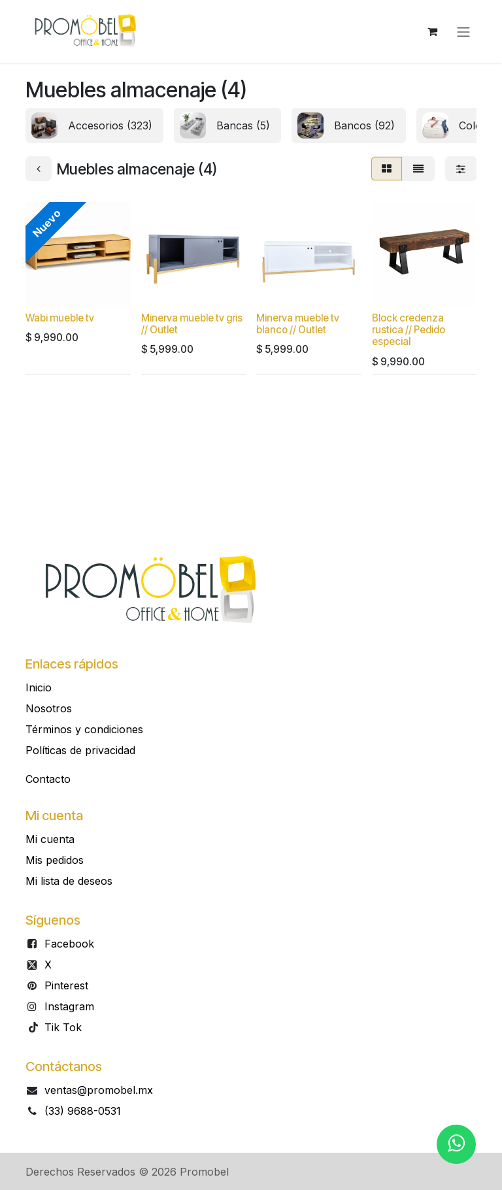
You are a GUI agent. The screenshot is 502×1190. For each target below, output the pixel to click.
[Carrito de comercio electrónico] (432, 31)
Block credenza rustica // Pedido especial (408, 330)
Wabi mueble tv (59, 318)
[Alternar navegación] (463, 31)
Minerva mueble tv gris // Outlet (192, 324)
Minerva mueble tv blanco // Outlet (297, 324)
